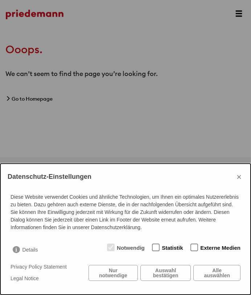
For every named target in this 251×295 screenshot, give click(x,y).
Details (30, 250)
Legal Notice (25, 278)
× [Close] (239, 177)
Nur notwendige (113, 272)
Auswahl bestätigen (165, 272)
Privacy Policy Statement (39, 267)
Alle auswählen (217, 272)
